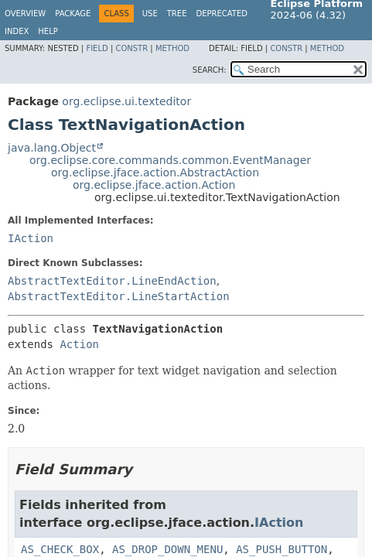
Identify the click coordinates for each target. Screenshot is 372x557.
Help (47, 31)
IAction (30, 238)
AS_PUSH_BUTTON (281, 549)
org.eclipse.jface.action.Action (154, 185)
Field (97, 48)
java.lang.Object (52, 148)
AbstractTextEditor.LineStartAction (119, 296)
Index (17, 31)
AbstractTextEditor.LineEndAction (112, 281)
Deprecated (221, 13)
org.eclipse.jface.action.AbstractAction (155, 172)
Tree (177, 13)
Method (172, 48)
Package (72, 13)
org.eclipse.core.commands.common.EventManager (170, 160)
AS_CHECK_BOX (60, 549)
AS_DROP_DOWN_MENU (167, 549)
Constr (131, 48)
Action (79, 344)
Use (150, 13)
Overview (25, 13)
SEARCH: (210, 70)
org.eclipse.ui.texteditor (126, 101)
